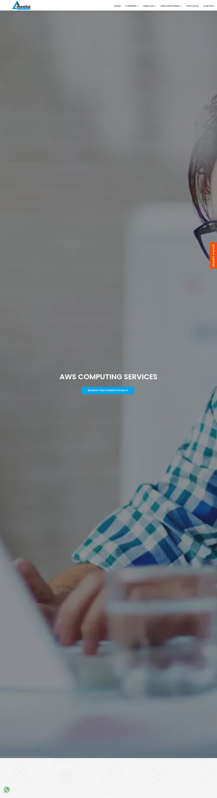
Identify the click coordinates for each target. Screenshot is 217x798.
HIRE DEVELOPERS (170, 6)
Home (117, 6)
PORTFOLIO (192, 6)
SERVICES (148, 6)
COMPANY (131, 6)
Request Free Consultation (108, 390)
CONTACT (209, 6)
